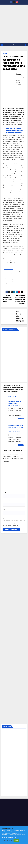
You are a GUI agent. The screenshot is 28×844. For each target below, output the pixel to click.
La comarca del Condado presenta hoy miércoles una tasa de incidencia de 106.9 (14, 130)
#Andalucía (19, 80)
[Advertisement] (14, 29)
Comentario (7, 461)
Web (4, 509)
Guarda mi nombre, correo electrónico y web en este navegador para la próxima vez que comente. (14, 523)
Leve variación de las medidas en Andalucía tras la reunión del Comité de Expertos (14, 62)
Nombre (5, 492)
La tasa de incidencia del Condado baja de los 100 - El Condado (15, 428)
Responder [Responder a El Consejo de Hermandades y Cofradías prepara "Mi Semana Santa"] (21, 418)
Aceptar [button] (16, 840)
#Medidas (18, 84)
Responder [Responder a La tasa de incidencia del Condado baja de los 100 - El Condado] (21, 445)
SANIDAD (4, 53)
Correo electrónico (9, 501)
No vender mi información (9, 837)
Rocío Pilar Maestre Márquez (20, 75)
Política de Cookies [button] (7, 840)
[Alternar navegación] (13, 45)
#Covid (18, 82)
